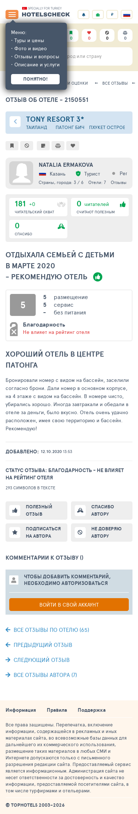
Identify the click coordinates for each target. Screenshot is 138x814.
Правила (57, 710)
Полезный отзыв (39, 510)
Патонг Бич (70, 127)
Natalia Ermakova (66, 164)
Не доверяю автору (106, 532)
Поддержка (92, 710)
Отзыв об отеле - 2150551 (47, 99)
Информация (21, 710)
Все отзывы (115, 83)
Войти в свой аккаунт (69, 604)
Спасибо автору (102, 510)
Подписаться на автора (43, 532)
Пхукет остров (107, 127)
